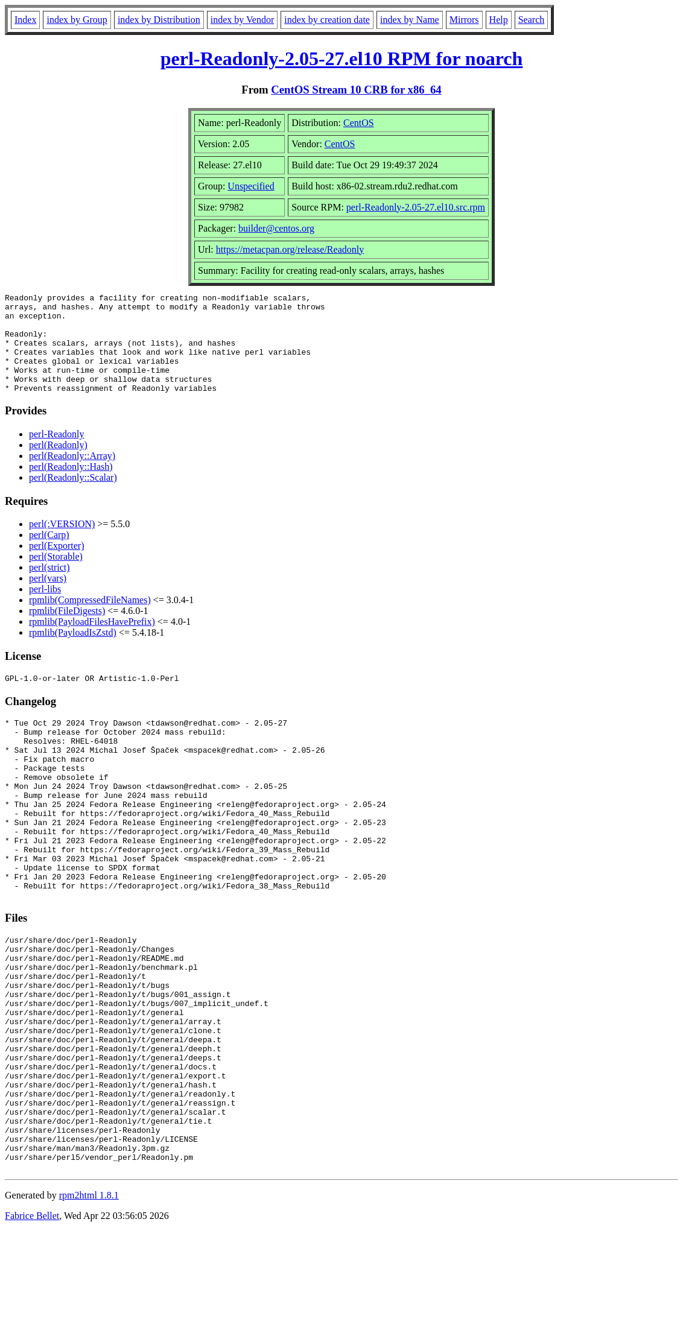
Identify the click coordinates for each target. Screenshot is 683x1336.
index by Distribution (159, 19)
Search (531, 19)
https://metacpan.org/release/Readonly (290, 249)
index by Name (409, 19)
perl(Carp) (49, 554)
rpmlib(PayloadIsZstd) (72, 652)
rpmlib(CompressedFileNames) (90, 620)
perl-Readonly (56, 454)
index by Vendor (242, 19)
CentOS (358, 123)
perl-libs (45, 609)
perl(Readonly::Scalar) (73, 497)
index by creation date (327, 19)
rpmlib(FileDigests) (67, 630)
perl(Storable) (56, 576)
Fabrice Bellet (32, 1320)
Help (498, 19)
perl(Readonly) (58, 465)
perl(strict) (49, 587)
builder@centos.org (276, 228)
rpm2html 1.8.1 (89, 1300)
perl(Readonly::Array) (72, 475)
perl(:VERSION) (62, 544)
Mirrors (464, 19)
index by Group (76, 19)
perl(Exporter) (56, 565)
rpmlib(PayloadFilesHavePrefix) (92, 641)
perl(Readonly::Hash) (71, 486)
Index (25, 19)
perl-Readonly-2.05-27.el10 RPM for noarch (341, 58)
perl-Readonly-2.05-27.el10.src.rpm (415, 207)
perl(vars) (47, 598)
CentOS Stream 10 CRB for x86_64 (356, 89)
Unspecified (250, 186)
